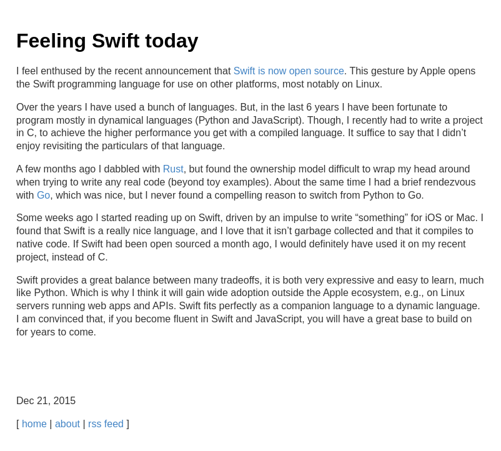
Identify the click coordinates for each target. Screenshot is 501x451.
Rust (173, 169)
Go (43, 195)
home (34, 424)
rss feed (106, 424)
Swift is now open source (289, 71)
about (67, 424)
